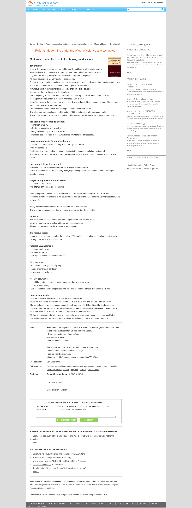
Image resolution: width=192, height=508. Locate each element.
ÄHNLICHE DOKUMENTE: (138, 50)
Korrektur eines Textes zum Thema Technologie (53, 468)
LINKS (133, 504)
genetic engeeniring (86, 366)
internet (65, 366)
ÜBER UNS (143, 504)
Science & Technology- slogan (46, 457)
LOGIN (143, 2)
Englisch (40, 44)
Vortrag (83, 370)
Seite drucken (53, 390)
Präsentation (93, 370)
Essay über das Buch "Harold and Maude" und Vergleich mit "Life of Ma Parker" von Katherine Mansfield (145, 57)
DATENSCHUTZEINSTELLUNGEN (100, 504)
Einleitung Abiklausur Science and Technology (52, 454)
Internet (50, 370)
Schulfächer (33, 9)
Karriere (90, 9)
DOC (79, 374)
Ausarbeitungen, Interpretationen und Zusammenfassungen (69, 44)
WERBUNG (42, 506)
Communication (54, 366)
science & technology (42, 465)
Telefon (58, 370)
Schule (32, 44)
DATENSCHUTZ (76, 504)
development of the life (106, 366)
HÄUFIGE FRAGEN (36, 504)
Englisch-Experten (87, 402)
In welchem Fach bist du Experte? (143, 168)
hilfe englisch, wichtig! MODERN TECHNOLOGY (54, 461)
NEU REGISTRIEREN (155, 2)
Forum (64, 449)
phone (73, 366)
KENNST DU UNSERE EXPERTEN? (143, 157)
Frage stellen (77, 9)
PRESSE (31, 506)
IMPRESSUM (122, 504)
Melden (64, 390)
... (130, 72)
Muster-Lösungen (49, 9)
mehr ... (36, 443)
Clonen (66, 370)
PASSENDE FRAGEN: (136, 79)
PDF (71, 374)
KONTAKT (155, 504)
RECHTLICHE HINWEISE (57, 504)
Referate (64, 9)
